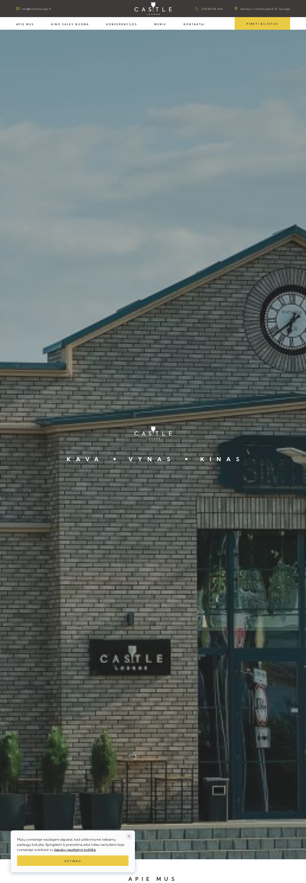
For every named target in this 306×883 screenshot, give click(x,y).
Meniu (160, 24)
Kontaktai (194, 24)
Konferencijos (121, 24)
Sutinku (72, 861)
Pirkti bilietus (262, 23)
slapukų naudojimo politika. (75, 850)
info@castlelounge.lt (36, 8)
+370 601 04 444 (212, 8)
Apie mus (25, 24)
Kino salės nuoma (70, 24)
